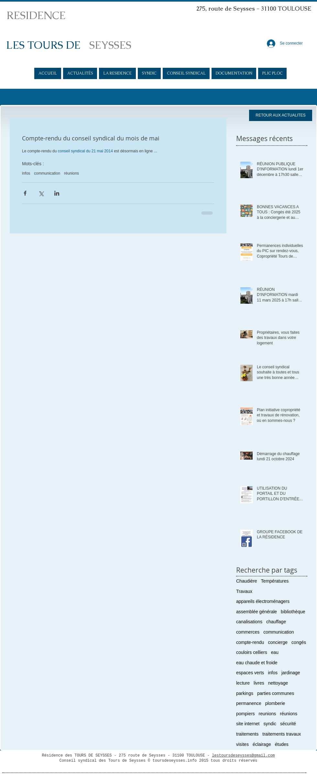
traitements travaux (281, 734)
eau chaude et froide (257, 662)
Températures (275, 581)
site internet (247, 723)
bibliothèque (293, 611)
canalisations (249, 621)
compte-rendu (250, 642)
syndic (269, 723)
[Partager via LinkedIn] (57, 193)
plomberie (275, 703)
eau (275, 652)
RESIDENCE (36, 15)
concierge (278, 642)
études (282, 744)
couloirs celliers (251, 652)
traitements (247, 734)
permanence (248, 703)
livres (259, 683)
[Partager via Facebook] (25, 193)
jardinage (290, 672)
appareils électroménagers (263, 601)
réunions (71, 173)
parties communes (275, 693)
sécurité (288, 723)
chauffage (276, 621)
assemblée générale (256, 611)
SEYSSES (110, 45)
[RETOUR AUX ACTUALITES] (280, 115)
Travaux (244, 591)
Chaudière (246, 581)
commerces (247, 632)
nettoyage (278, 683)
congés (298, 642)
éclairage (262, 744)
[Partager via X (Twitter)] (41, 193)
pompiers (245, 713)
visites (242, 744)
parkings (244, 693)
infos (26, 173)
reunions (267, 713)
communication (47, 173)
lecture (243, 683)
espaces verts (250, 672)
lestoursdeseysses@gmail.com (243, 755)
